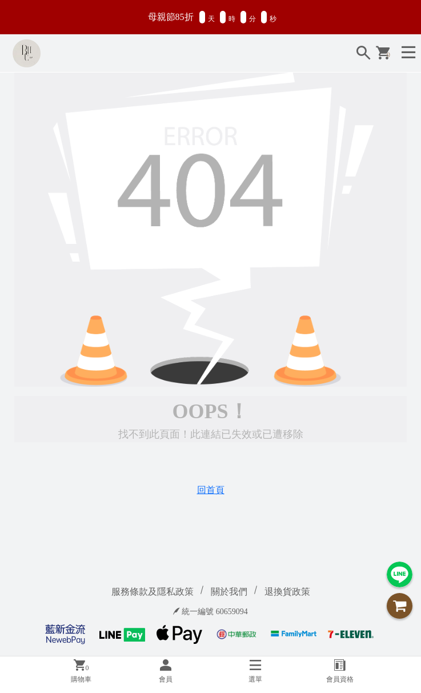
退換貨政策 (287, 591)
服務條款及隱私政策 (152, 591)
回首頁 (210, 490)
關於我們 (229, 591)
